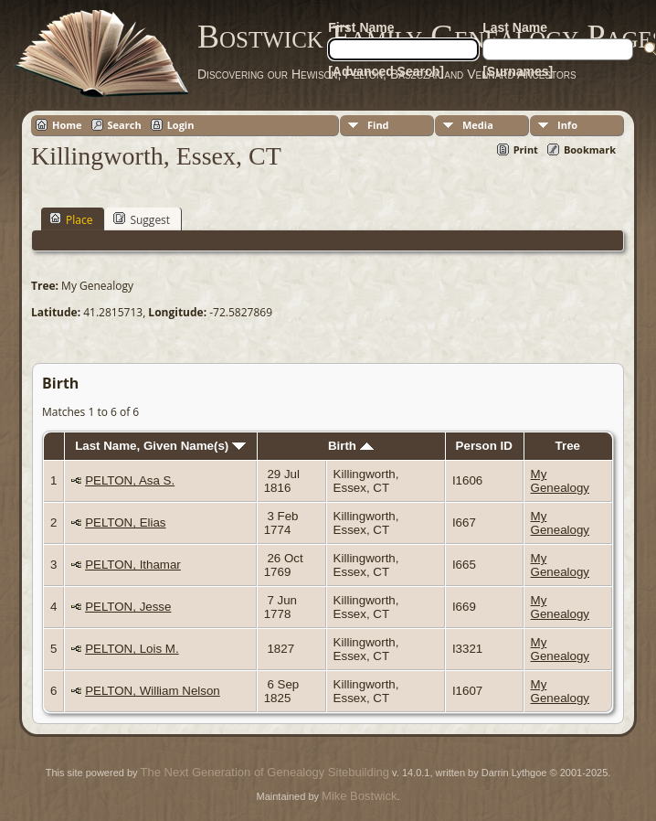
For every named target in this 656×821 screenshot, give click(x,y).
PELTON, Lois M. (131, 649)
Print (525, 149)
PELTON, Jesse (128, 606)
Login (181, 125)
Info (567, 125)
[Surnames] (517, 71)
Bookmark (590, 149)
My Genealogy (560, 481)
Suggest (141, 219)
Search (125, 125)
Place (70, 219)
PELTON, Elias (125, 522)
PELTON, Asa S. (130, 480)
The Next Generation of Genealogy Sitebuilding (265, 772)
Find (378, 125)
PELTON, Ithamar (133, 564)
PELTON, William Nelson (152, 691)
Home (67, 125)
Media (477, 125)
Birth (351, 446)
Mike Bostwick (359, 796)
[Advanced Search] (386, 71)
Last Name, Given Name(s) (160, 446)
